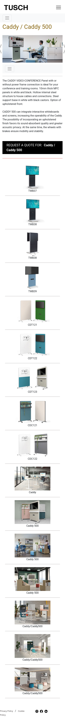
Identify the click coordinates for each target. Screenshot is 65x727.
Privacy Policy (6, 711)
